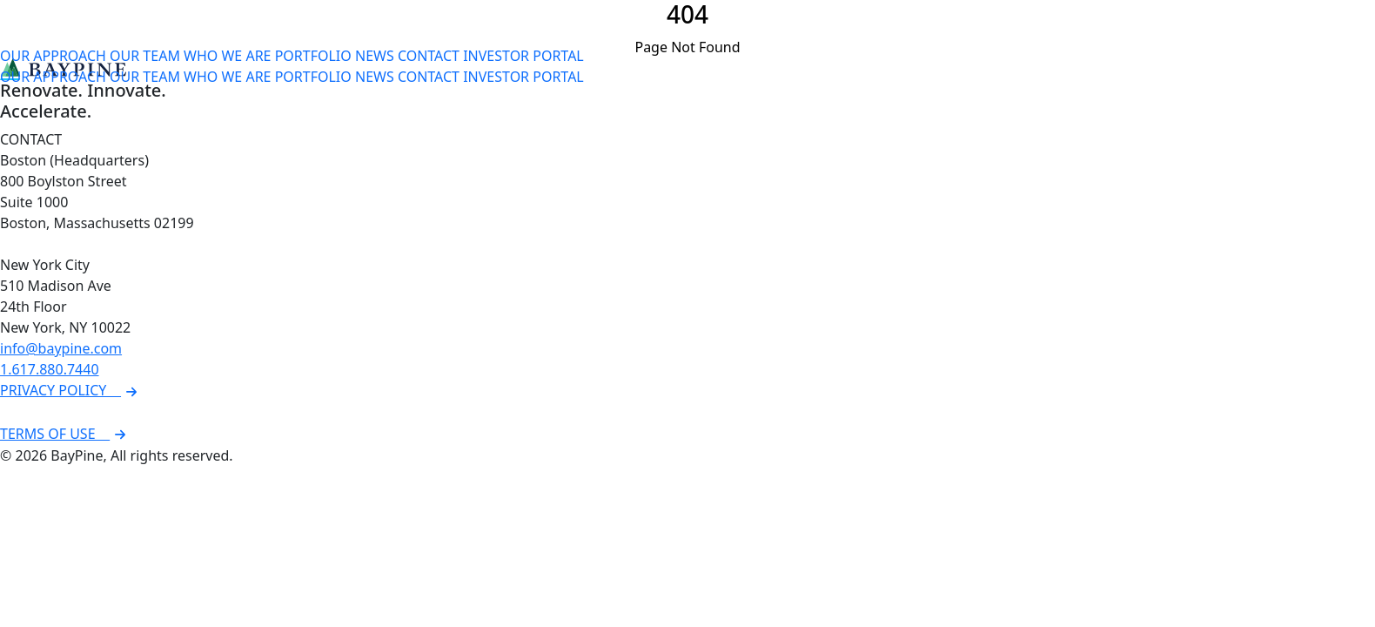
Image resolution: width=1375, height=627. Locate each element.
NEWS (374, 55)
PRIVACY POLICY (71, 390)
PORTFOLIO (313, 55)
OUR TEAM (145, 55)
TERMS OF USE (65, 433)
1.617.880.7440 (49, 369)
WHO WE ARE (227, 55)
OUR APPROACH (53, 55)
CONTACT (428, 55)
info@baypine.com (61, 348)
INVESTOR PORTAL (523, 55)
